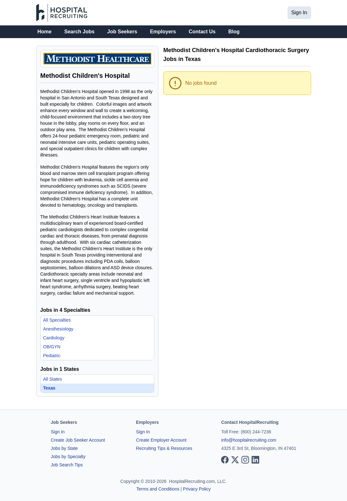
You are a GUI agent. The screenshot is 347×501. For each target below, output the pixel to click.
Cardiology (54, 337)
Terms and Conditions (157, 488)
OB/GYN (51, 346)
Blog (234, 31)
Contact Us (202, 31)
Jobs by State (64, 448)
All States (52, 379)
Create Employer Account (161, 440)
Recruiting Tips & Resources (164, 448)
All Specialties (57, 320)
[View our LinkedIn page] (255, 460)
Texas (49, 388)
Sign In (299, 12)
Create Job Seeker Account (78, 440)
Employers (163, 31)
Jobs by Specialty (68, 456)
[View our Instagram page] (245, 460)
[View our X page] (235, 460)
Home (45, 31)
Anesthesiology (58, 328)
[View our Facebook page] (225, 460)
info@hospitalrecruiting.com (248, 440)
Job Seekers (122, 31)
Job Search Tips (67, 464)
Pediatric (51, 355)
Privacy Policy (197, 488)
